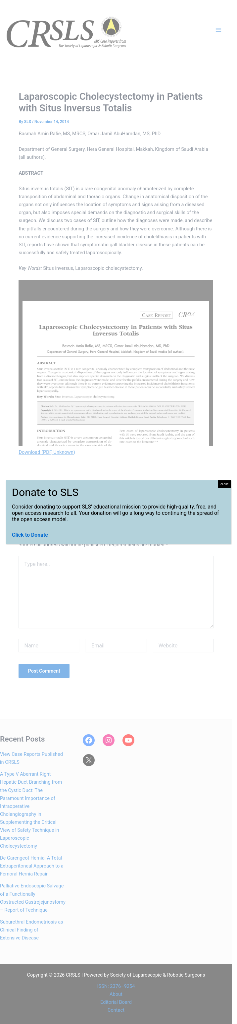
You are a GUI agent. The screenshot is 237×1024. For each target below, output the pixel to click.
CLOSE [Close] (224, 484)
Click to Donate (30, 535)
